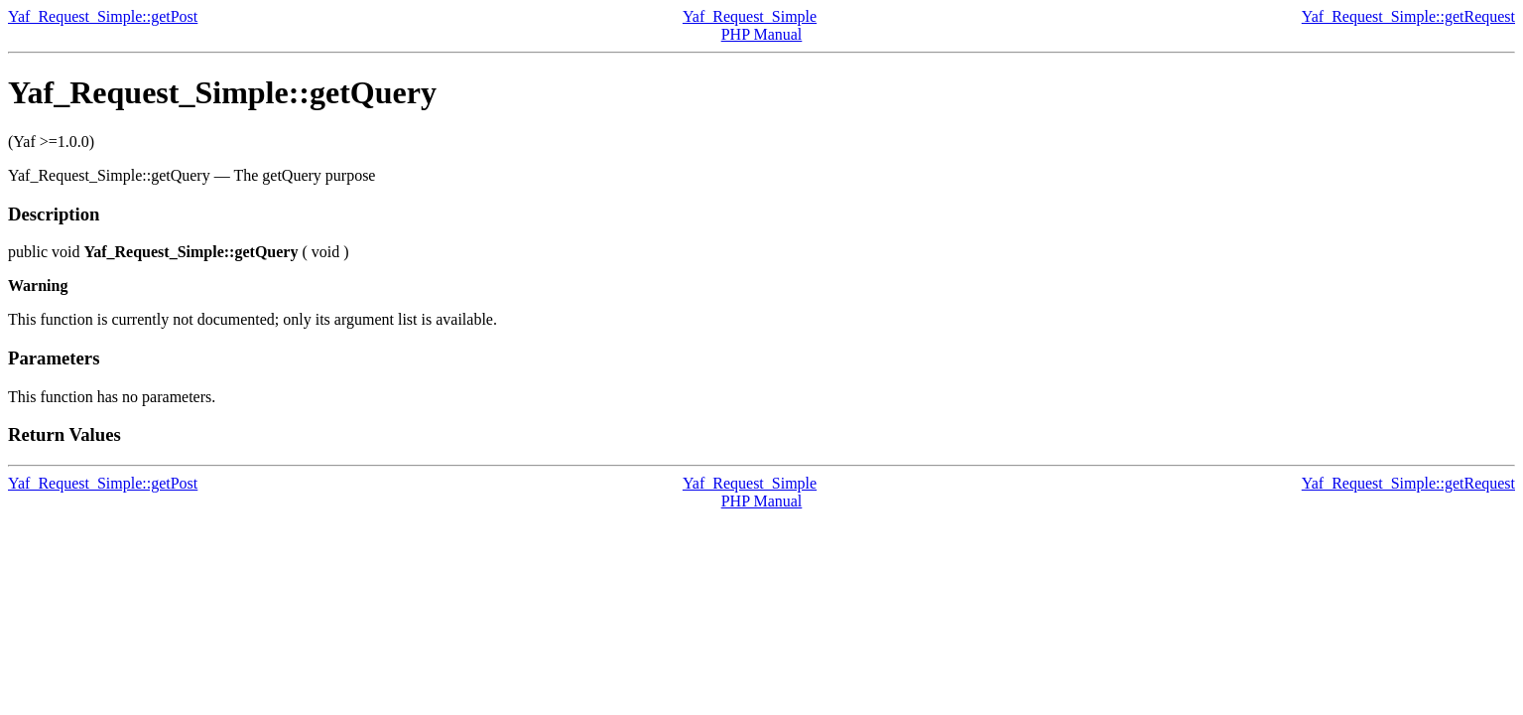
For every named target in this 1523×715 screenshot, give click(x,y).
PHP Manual (762, 34)
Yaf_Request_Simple (750, 16)
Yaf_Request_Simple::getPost (102, 16)
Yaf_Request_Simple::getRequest (1408, 16)
